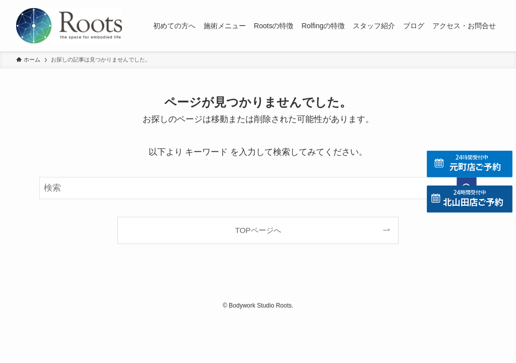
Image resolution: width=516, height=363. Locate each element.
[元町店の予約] (469, 164)
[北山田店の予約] (469, 199)
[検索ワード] (258, 188)
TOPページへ (258, 230)
